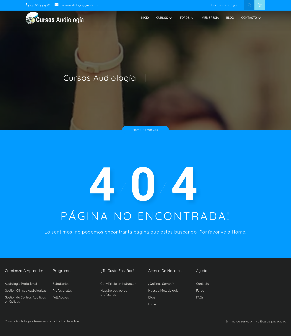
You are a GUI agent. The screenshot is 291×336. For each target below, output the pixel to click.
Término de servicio (238, 321)
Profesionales (62, 290)
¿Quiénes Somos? (161, 284)
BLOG (230, 17)
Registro (235, 5)
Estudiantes (61, 284)
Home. (239, 232)
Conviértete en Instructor (118, 284)
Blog (151, 297)
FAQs (200, 297)
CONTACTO (249, 17)
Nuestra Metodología (163, 290)
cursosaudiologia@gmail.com (76, 5)
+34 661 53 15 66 (38, 5)
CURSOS (162, 17)
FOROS (185, 17)
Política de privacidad (271, 321)
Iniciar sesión (219, 5)
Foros (152, 304)
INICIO (144, 17)
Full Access (61, 297)
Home (137, 130)
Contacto (202, 284)
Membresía (210, 17)
